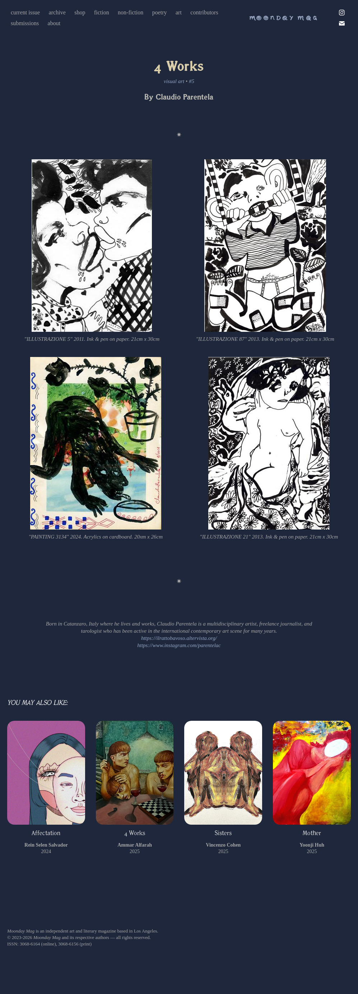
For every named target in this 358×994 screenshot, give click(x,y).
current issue (25, 12)
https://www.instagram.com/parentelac (179, 645)
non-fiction (130, 12)
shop (79, 12)
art (179, 12)
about (54, 23)
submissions (25, 23)
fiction (101, 12)
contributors (204, 12)
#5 (191, 81)
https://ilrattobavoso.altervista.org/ (179, 638)
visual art (174, 81)
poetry (159, 12)
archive (57, 12)
